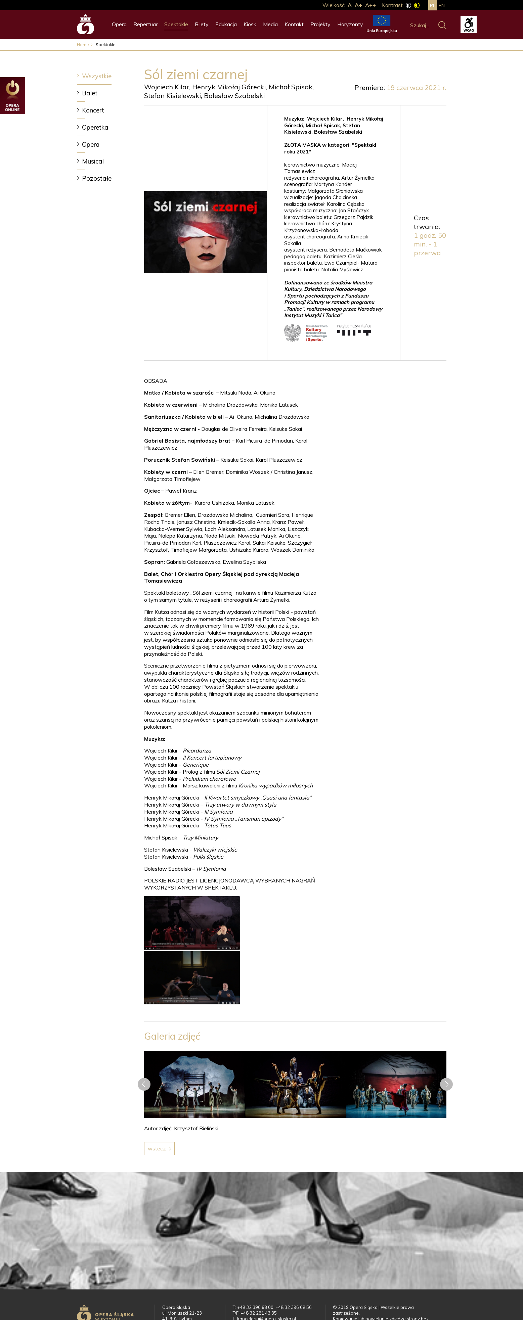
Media (270, 24)
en (442, 5)
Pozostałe (97, 178)
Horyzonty (350, 24)
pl (432, 5)
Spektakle (176, 24)
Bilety (202, 24)
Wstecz (157, 1148)
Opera (119, 24)
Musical (93, 161)
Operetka (95, 127)
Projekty (320, 24)
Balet (89, 93)
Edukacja (226, 24)
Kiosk (250, 24)
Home (83, 44)
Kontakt (294, 24)
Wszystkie (97, 76)
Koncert (93, 110)
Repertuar (145, 24)
